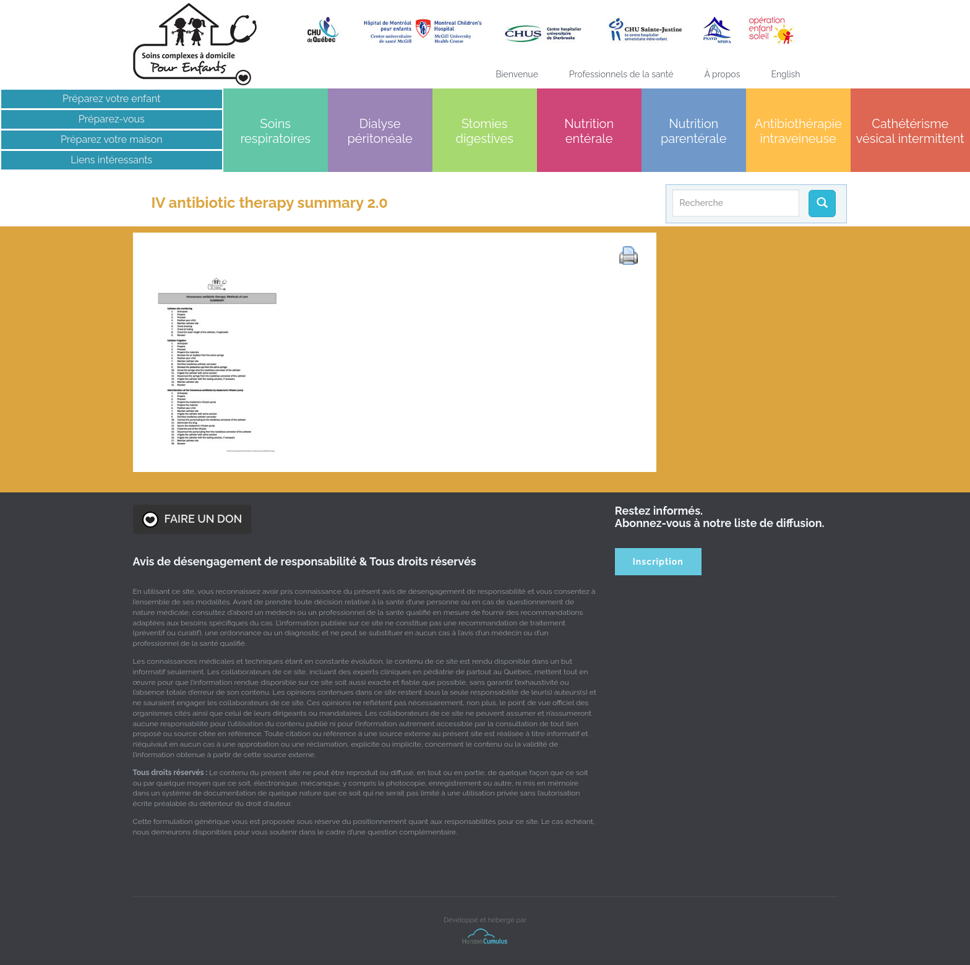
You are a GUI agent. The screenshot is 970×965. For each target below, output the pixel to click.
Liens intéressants (111, 160)
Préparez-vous (112, 119)
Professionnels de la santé (621, 74)
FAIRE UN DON (192, 520)
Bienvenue (517, 74)
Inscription (658, 562)
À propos (722, 74)
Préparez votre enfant (111, 99)
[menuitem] (785, 74)
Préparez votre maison (112, 139)
